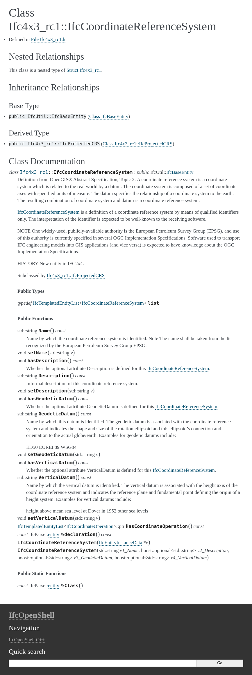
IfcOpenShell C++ (27, 639)
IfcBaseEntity (179, 172)
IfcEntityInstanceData (120, 542)
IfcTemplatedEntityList (56, 303)
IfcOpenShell (31, 614)
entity (53, 534)
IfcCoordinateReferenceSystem (113, 303)
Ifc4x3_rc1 (34, 172)
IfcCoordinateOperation (89, 526)
